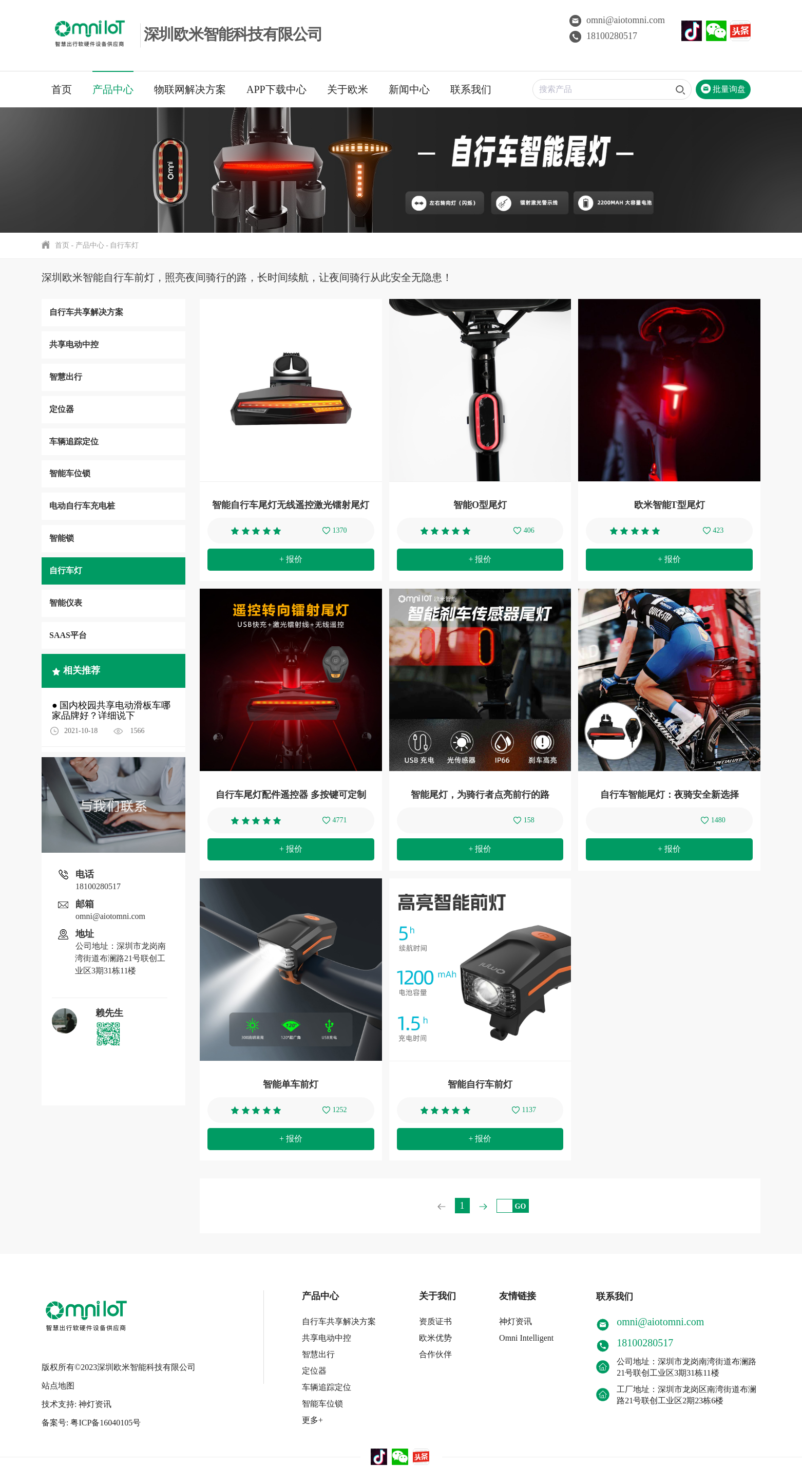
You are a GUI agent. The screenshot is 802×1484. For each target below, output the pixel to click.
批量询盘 (723, 89)
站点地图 (58, 1381)
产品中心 (112, 89)
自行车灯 (124, 245)
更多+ (311, 1420)
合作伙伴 (434, 1354)
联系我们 (470, 89)
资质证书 (434, 1321)
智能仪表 (65, 602)
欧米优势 (434, 1337)
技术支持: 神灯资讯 (76, 1400)
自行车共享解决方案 (86, 312)
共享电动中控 (74, 344)
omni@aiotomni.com (617, 20)
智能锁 (61, 538)
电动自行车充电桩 (82, 505)
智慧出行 (65, 376)
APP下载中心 (276, 89)
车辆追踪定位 (74, 441)
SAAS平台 (68, 635)
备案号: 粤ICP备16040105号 (91, 1418)
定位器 (61, 409)
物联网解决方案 (190, 89)
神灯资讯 (515, 1321)
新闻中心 (409, 89)
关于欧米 (347, 89)
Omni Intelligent (526, 1337)
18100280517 (603, 36)
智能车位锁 (69, 473)
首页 (61, 89)
